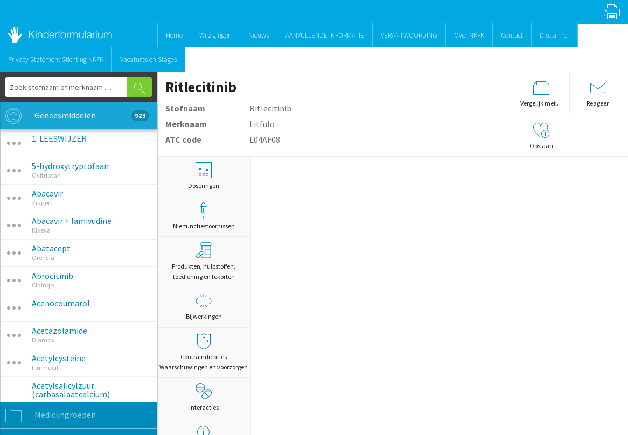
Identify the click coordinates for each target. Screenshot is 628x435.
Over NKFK (469, 35)
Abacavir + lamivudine (71, 220)
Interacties (204, 397)
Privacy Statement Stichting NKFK (55, 59)
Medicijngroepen (48, 415)
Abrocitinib (52, 275)
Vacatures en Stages (148, 59)
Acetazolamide (59, 330)
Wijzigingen (215, 35)
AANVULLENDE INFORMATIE (324, 35)
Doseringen (204, 176)
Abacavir (47, 193)
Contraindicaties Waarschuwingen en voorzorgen (204, 352)
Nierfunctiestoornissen (204, 216)
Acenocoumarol (61, 303)
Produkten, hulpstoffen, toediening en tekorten (203, 261)
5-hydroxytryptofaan (70, 165)
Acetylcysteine (59, 358)
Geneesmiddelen (74, 115)
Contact (512, 35)
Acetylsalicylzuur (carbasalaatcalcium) (71, 389)
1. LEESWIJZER (59, 138)
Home (174, 35)
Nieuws (258, 35)
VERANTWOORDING (409, 35)
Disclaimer (554, 35)
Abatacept (51, 248)
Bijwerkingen (204, 306)
